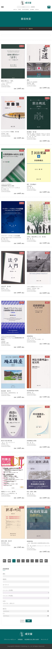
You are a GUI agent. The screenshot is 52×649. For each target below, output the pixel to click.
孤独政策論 (30, 541)
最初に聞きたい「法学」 (7, 81)
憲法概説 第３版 (31, 132)
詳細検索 (33, 6)
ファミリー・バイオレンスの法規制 (10, 235)
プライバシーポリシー (10, 639)
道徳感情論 (30, 336)
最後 (41, 560)
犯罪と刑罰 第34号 (6, 541)
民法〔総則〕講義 (31, 491)
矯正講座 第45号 (6, 391)
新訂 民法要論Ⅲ (31, 184)
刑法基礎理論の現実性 (33, 390)
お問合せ (37, 9)
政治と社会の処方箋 (6, 440)
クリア (22, 620)
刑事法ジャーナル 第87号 (8, 491)
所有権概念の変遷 (31, 440)
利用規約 (20, 639)
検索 (29, 620)
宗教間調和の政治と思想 (7, 185)
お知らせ (15, 9)
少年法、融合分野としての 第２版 (36, 236)
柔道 (28, 80)
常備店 (19, 9)
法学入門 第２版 (6, 286)
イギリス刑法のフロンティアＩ (35, 286)
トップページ (22, 28)
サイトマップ (44, 639)
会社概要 (32, 9)
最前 (9, 560)
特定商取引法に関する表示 (32, 639)
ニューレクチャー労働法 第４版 (10, 131)
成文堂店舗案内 (25, 9)
